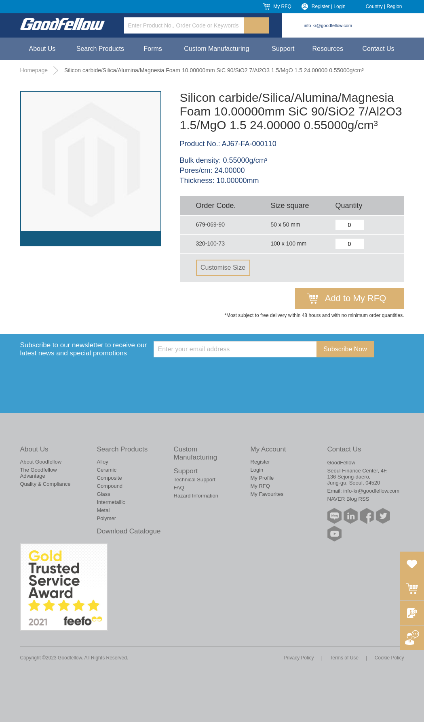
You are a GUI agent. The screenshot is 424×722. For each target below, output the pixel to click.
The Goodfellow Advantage (38, 473)
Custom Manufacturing (216, 48)
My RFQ (282, 6)
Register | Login (329, 6)
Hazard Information (196, 496)
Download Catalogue (129, 531)
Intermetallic (111, 502)
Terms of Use (344, 658)
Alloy (102, 462)
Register (260, 462)
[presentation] (215, 373)
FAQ (179, 488)
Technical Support (194, 479)
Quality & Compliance (45, 484)
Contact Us (378, 48)
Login (257, 470)
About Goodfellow (41, 462)
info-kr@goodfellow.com (328, 25)
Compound (110, 486)
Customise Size (222, 267)
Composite (109, 478)
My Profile (262, 478)
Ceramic (106, 470)
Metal (103, 510)
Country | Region (384, 6)
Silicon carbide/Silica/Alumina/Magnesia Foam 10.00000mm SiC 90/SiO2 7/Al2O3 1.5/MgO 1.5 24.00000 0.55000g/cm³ (214, 70)
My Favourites (267, 494)
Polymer (106, 518)
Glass (103, 494)
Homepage (34, 70)
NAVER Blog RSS (348, 499)
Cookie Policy (389, 658)
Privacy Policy (299, 658)
